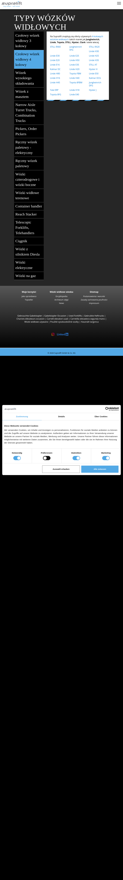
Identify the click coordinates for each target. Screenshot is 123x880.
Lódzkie (19, 577)
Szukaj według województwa (24, 568)
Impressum (94, 303)
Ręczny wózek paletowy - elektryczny (29, 147)
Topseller (29, 299)
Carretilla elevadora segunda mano (87, 318)
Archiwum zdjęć (62, 299)
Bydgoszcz (21, 616)
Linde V (24, 528)
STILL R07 (25, 559)
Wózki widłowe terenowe (29, 196)
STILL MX (25, 504)
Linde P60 (26, 562)
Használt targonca (90, 321)
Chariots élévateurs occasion (30, 318)
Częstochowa (22, 619)
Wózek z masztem (29, 94)
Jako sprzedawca (29, 296)
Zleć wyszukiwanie (19, 820)
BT (17, 628)
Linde (18, 637)
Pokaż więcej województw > (29, 601)
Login (13, 866)
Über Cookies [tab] (101, 416)
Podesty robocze (19, 802)
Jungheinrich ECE (29, 525)
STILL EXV (25, 483)
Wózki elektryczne (29, 265)
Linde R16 (26, 513)
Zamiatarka (21, 790)
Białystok (20, 607)
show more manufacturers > (30, 646)
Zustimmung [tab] (22, 416)
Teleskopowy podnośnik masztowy (33, 811)
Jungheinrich (22, 634)
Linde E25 (74, 55)
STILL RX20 (94, 46)
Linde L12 (26, 495)
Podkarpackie (22, 595)
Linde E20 (55, 60)
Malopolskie (22, 586)
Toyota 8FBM (76, 82)
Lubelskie (20, 580)
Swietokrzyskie (23, 709)
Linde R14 (26, 507)
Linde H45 (55, 82)
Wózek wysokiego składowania (29, 78)
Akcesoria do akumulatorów (29, 784)
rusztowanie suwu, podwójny (30, 766)
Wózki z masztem (24, 480)
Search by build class (21, 360)
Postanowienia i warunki (94, 296)
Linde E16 (55, 64)
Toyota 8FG (55, 94)
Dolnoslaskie (22, 571)
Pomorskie (21, 703)
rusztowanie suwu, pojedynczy (31, 763)
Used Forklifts (75, 315)
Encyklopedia (61, 296)
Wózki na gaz (29, 275)
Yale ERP (54, 90)
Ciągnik (29, 241)
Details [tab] (61, 416)
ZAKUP (8, 856)
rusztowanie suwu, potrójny (29, 769)
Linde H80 (55, 73)
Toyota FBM (75, 73)
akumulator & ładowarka (23, 775)
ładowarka (21, 781)
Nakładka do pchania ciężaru (30, 748)
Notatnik (9, 873)
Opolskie (20, 592)
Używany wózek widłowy (17, 357)
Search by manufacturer (22, 625)
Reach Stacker (29, 214)
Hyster (19, 631)
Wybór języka (11, 877)
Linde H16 (55, 78)
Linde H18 (74, 90)
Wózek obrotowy (24, 751)
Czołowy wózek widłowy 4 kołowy (29, 59)
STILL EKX (25, 531)
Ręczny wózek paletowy (29, 164)
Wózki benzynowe (24, 661)
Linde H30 (94, 51)
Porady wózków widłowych (18, 863)
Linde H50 (74, 60)
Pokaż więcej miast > (26, 622)
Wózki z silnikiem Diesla (29, 252)
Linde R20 (26, 516)
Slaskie (19, 706)
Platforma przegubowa (27, 805)
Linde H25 (94, 55)
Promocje (15, 679)
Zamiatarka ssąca (24, 793)
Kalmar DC (55, 69)
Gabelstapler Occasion (55, 315)
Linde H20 (74, 69)
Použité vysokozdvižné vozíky (64, 321)
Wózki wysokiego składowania (30, 501)
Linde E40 (74, 94)
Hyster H (93, 69)
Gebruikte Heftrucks (94, 315)
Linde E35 (74, 64)
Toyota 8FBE (27, 375)
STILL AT (93, 64)
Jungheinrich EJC (29, 486)
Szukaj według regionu (22, 604)
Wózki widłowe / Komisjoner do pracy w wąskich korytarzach (45, 544)
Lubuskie (20, 583)
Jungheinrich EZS (29, 552)
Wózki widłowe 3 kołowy (27, 363)
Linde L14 (26, 489)
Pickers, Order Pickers (29, 132)
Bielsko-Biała (22, 610)
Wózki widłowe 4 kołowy (27, 384)
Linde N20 (26, 534)
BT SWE (24, 492)
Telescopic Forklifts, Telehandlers (29, 227)
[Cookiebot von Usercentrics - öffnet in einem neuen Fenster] (107, 409)
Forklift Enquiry (18, 670)
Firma (13, 841)
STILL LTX (25, 556)
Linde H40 (74, 78)
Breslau (19, 613)
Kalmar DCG (95, 78)
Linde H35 (94, 60)
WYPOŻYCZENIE (13, 860)
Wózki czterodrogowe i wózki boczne (29, 179)
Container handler (29, 206)
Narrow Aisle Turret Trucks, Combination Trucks (29, 113)
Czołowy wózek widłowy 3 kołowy (29, 41)
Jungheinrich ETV (29, 510)
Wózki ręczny (22, 667)
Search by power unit (21, 649)
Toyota (19, 643)
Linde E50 (93, 73)
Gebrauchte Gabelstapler (29, 315)
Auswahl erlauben (61, 469)
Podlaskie (20, 598)
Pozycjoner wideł (24, 754)
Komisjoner (21, 522)
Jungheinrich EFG (29, 369)
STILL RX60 (55, 46)
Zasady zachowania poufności (94, 299)
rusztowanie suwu (19, 760)
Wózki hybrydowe (24, 664)
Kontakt (14, 844)
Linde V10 (26, 537)
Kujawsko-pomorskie (26, 574)
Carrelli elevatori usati (57, 318)
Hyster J (92, 90)
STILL (18, 640)
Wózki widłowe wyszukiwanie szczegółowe (31, 673)
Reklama (15, 851)
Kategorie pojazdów (20, 676)
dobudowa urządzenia (21, 745)
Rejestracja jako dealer (21, 870)
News (61, 303)
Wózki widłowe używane (36, 321)
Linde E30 (55, 55)
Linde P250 (26, 549)
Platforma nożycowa (26, 808)
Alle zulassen (100, 469)
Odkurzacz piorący (25, 796)
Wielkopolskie (22, 712)
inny (18, 757)
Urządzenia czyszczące (22, 787)
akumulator (21, 778)
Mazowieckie (22, 589)
